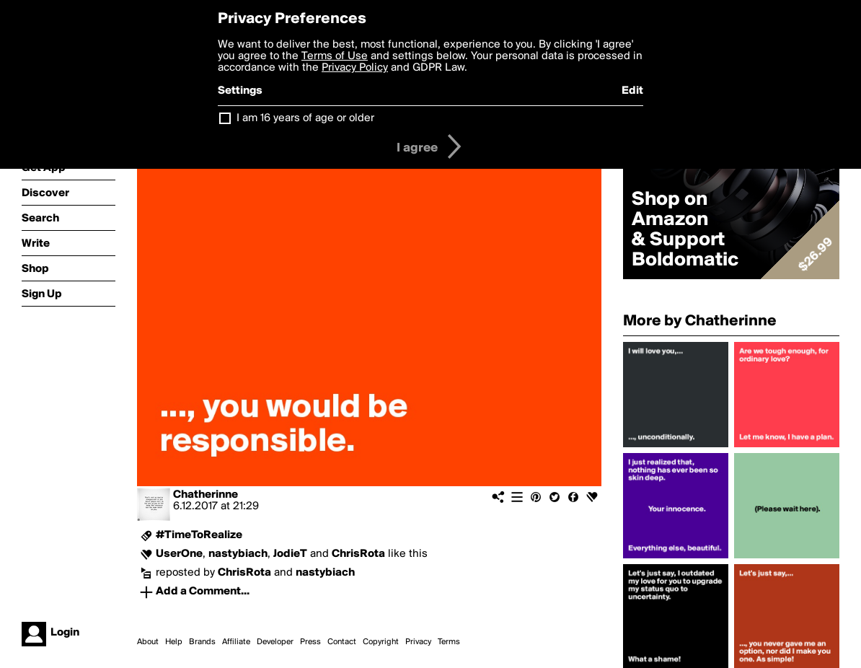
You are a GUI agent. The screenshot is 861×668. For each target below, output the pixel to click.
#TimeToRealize (199, 535)
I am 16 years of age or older (305, 118)
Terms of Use (334, 56)
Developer (275, 642)
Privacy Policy (355, 68)
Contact (341, 642)
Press (310, 642)
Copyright (381, 642)
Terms (449, 642)
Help (173, 642)
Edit (632, 91)
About (148, 642)
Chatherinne (205, 495)
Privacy (418, 642)
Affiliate (236, 642)
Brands (202, 642)
